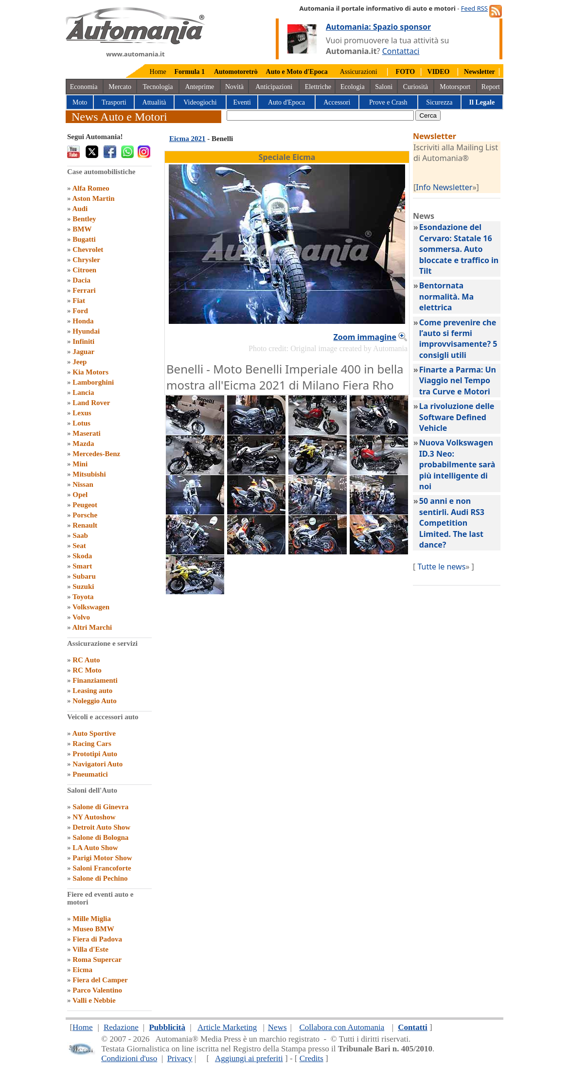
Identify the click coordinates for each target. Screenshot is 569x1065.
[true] (320, 115)
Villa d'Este (90, 949)
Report (490, 86)
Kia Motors (90, 372)
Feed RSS (474, 8)
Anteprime (199, 86)
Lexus (81, 413)
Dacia (81, 280)
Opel (80, 494)
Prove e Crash (388, 102)
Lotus (81, 423)
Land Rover (91, 403)
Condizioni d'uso (129, 1058)
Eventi (242, 102)
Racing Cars (91, 743)
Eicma (82, 970)
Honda (82, 321)
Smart (82, 566)
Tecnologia (158, 86)
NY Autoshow (93, 817)
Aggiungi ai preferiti (249, 1058)
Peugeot (84, 505)
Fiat (78, 300)
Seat (79, 546)
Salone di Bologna (100, 837)
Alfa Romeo (90, 188)
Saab (80, 535)
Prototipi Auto (94, 754)
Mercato (119, 86)
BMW (81, 229)
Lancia (83, 392)
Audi (80, 209)
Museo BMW (93, 929)
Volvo (81, 617)
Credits (311, 1058)
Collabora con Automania (342, 1027)
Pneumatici (90, 774)
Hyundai (86, 331)
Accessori (336, 102)
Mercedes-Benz (96, 454)
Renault (84, 525)
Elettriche (318, 86)
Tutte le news (441, 566)
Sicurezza (439, 102)
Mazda (83, 443)
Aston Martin (93, 198)
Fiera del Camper (99, 980)
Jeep (79, 362)
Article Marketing (227, 1027)
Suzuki (83, 586)
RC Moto (87, 670)
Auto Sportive (94, 733)
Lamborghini (93, 382)
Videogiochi (199, 102)
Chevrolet (87, 249)
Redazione (121, 1027)
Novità (234, 86)
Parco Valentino (97, 990)
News (277, 1027)
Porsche (84, 515)
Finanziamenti (95, 680)
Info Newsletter (444, 187)
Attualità (154, 102)
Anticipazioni (273, 86)
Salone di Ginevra (100, 807)
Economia (84, 86)
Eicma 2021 (187, 138)
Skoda (82, 556)
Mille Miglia (91, 919)
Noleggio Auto (94, 701)
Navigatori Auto (97, 764)
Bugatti (84, 239)
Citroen (84, 270)
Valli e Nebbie (94, 1000)
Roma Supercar (97, 959)
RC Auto (86, 660)
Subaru (84, 576)
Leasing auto (92, 690)
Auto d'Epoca (286, 102)
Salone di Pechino (99, 878)
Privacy (180, 1058)
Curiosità (415, 86)
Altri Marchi (92, 627)
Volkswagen (90, 607)
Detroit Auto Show (101, 827)
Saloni (383, 86)
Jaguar (83, 351)
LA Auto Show (95, 848)
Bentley (84, 219)
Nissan (82, 484)
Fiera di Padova (97, 939)
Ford (80, 311)
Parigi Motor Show (102, 858)
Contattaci (401, 51)
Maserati (86, 433)
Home (158, 71)
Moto (79, 102)
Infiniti (83, 341)
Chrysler (86, 260)
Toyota (83, 597)
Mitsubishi (89, 474)
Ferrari (83, 290)
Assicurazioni (358, 71)
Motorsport (455, 86)
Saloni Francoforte (101, 868)
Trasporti (114, 102)
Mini (80, 464)
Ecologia (352, 86)
